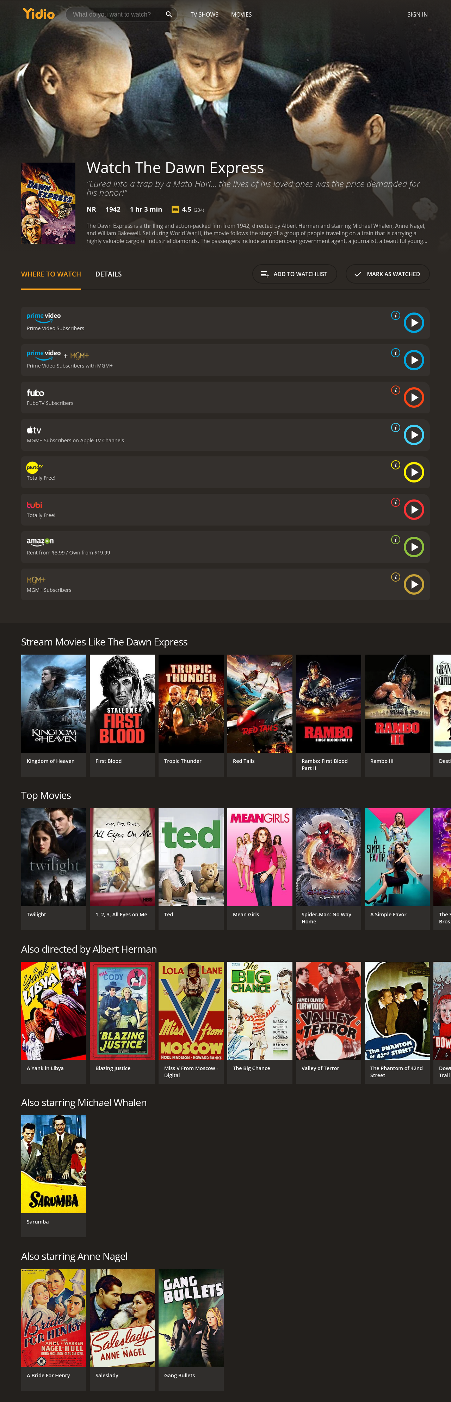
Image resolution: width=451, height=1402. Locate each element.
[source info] (394, 315)
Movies (241, 14)
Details (108, 274)
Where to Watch (51, 274)
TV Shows (204, 14)
